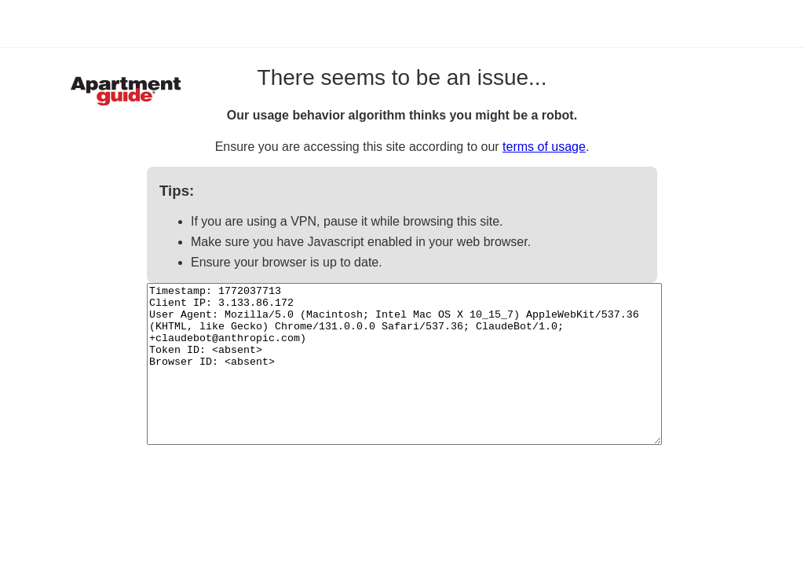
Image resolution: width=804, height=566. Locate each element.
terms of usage (544, 146)
